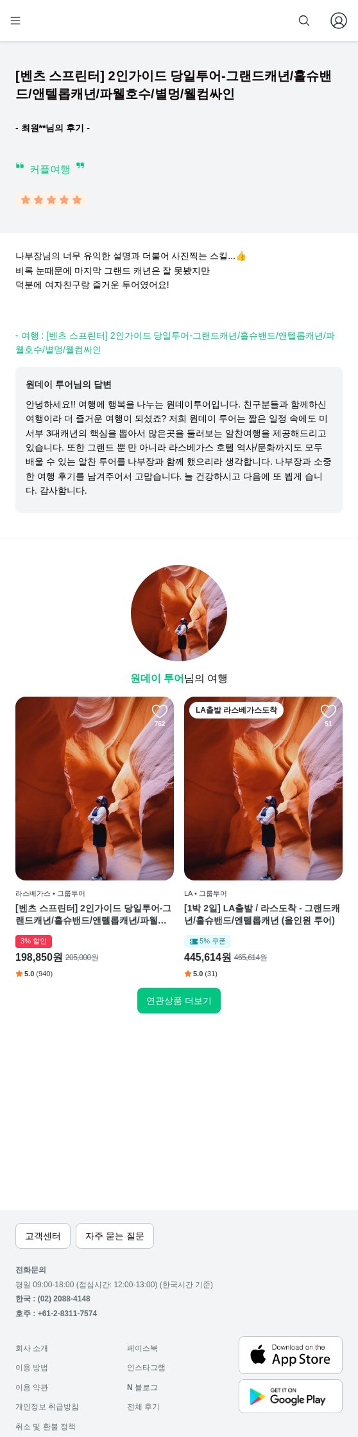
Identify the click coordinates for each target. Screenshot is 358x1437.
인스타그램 (146, 1367)
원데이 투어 (157, 678)
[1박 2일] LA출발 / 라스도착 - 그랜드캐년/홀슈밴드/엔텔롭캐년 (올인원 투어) (262, 914)
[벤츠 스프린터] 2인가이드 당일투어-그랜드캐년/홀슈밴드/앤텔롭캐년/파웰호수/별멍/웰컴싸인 (93, 915)
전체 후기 (143, 1406)
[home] (56, 20)
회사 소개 (31, 1348)
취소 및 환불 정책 (45, 1426)
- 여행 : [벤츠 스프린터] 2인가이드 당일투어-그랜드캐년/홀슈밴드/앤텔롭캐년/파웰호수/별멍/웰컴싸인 (175, 342)
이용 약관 (31, 1387)
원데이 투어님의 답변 (69, 384)
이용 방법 (31, 1367)
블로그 (142, 1387)
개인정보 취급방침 (47, 1406)
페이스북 (142, 1348)
